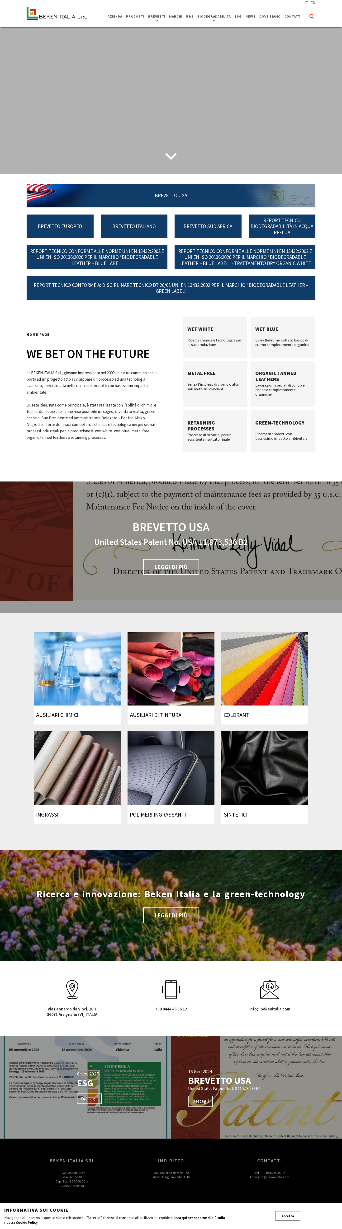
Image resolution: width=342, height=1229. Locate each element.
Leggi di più (171, 567)
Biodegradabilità (214, 16)
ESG (238, 16)
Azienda (115, 16)
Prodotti (135, 16)
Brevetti (156, 16)
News (251, 16)
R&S (190, 16)
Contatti (293, 16)
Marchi (175, 16)
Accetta (288, 1216)
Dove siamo (270, 16)
